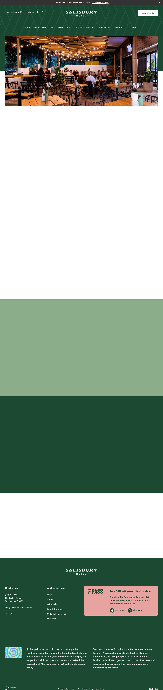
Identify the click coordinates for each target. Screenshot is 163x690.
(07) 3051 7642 (11, 594)
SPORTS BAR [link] (64, 27)
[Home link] (81, 13)
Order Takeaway (13, 12)
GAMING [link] (119, 27)
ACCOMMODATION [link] (84, 27)
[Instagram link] (42, 12)
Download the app (100, 2)
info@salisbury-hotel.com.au (18, 607)
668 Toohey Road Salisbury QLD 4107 (14, 599)
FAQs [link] (49, 594)
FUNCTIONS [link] (104, 27)
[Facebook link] (37, 12)
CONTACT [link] (133, 27)
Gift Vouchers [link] (53, 604)
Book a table (148, 13)
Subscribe (29, 12)
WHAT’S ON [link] (47, 27)
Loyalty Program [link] (55, 608)
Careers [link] (51, 599)
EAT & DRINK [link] (31, 27)
